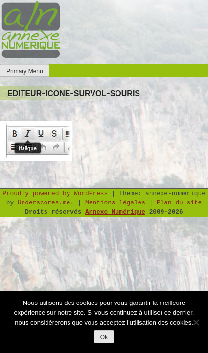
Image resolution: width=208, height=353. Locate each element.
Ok (104, 337)
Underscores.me (44, 202)
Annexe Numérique (115, 212)
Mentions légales (115, 202)
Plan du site (179, 202)
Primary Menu (24, 71)
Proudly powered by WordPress (57, 193)
